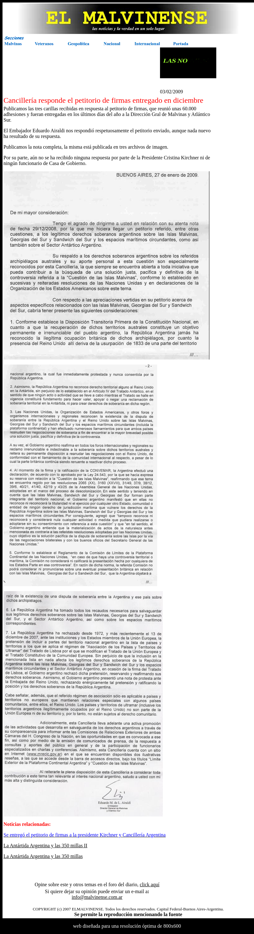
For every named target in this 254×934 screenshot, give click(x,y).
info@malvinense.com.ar (97, 897)
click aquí (149, 884)
